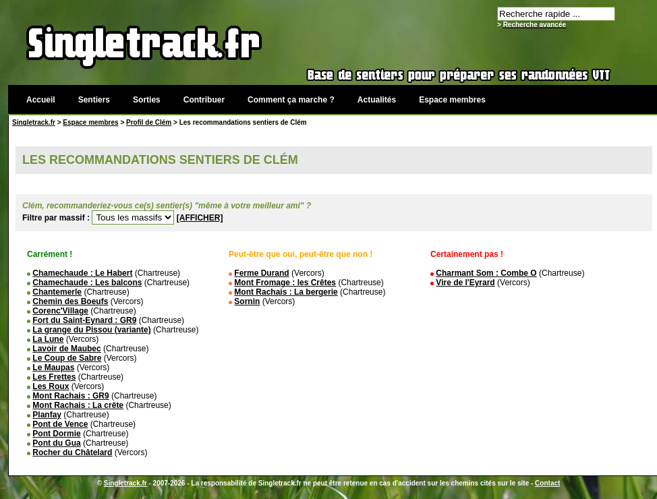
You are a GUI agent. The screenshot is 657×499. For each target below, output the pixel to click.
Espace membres (452, 100)
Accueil (40, 100)
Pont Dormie (56, 433)
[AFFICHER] (200, 218)
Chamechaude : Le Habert (82, 273)
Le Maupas (53, 367)
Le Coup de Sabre (66, 358)
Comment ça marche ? (291, 100)
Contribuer (204, 100)
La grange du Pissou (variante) (91, 329)
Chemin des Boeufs (70, 301)
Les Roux (50, 386)
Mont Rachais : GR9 (70, 396)
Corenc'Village (60, 311)
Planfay (46, 414)
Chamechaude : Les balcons (87, 282)
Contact (547, 483)
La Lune (47, 339)
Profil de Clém (148, 122)
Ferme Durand (261, 273)
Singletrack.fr (33, 122)
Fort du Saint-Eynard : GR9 (84, 320)
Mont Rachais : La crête (77, 405)
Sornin (247, 301)
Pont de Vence (60, 424)
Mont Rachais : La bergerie (285, 292)
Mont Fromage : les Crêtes (285, 282)
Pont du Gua (56, 443)
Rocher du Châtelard (72, 452)
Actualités (377, 100)
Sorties (147, 100)
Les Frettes (54, 377)
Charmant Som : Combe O (486, 273)
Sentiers (94, 100)
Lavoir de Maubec (66, 348)
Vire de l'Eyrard (465, 282)
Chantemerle (57, 292)
